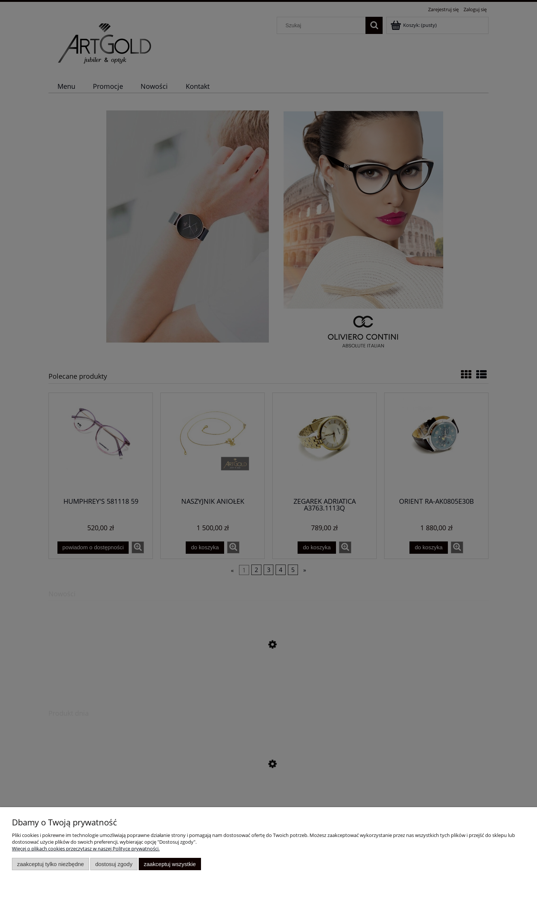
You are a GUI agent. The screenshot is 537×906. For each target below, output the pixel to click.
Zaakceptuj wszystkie (170, 864)
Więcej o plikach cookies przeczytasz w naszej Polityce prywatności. (86, 848)
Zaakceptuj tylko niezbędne (50, 864)
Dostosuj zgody (113, 864)
